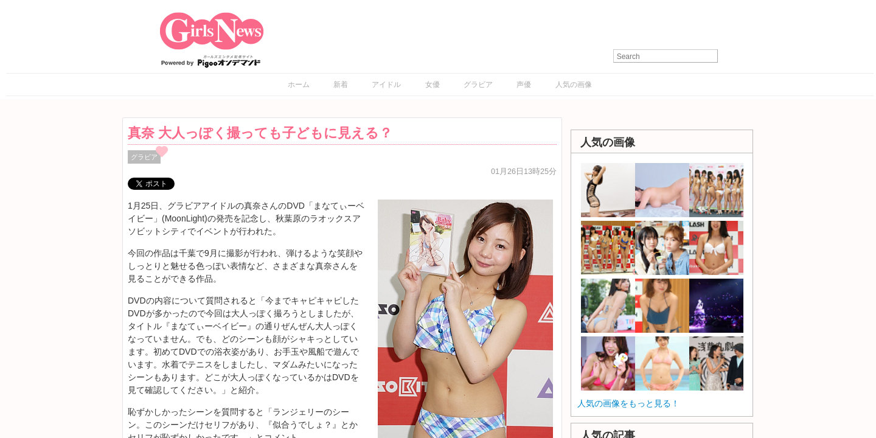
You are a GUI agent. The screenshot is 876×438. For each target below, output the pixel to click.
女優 (432, 84)
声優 (523, 84)
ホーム (299, 84)
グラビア (478, 84)
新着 (340, 84)
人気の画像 (573, 84)
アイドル (386, 84)
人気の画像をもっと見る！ (628, 403)
